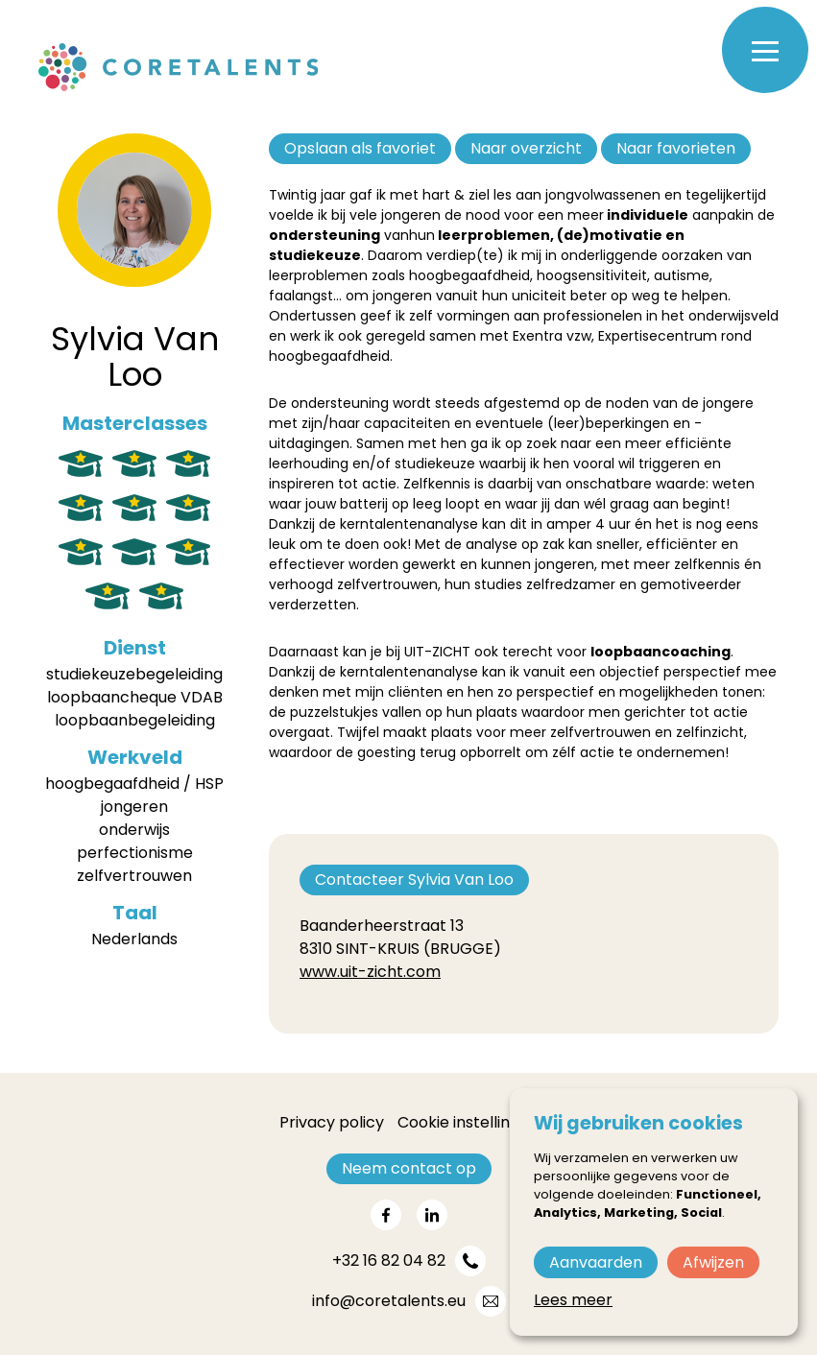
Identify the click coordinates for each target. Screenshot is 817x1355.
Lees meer (573, 1300)
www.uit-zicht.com (370, 972)
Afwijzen (713, 1262)
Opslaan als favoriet (360, 148)
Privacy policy (331, 1122)
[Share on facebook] (386, 1215)
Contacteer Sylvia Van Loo (414, 879)
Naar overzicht (526, 148)
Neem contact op (409, 1168)
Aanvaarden (595, 1262)
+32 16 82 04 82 (388, 1260)
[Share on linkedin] (432, 1215)
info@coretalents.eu (389, 1301)
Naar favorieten (675, 148)
